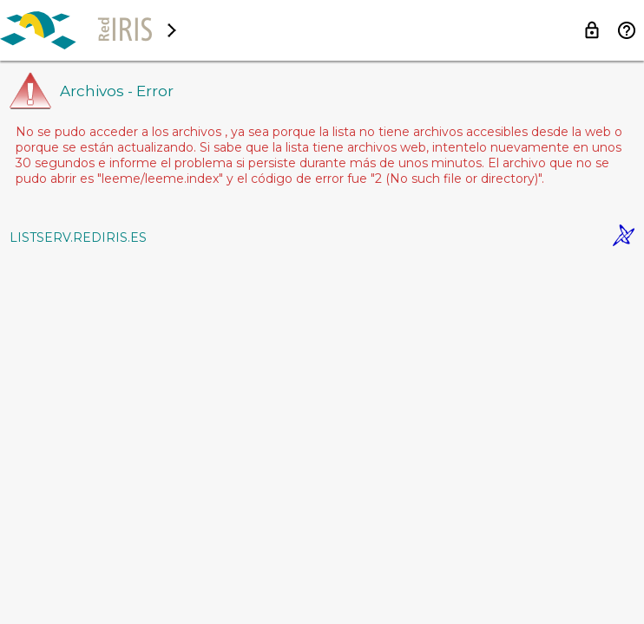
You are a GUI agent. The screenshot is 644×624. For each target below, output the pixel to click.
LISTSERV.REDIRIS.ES (78, 237)
